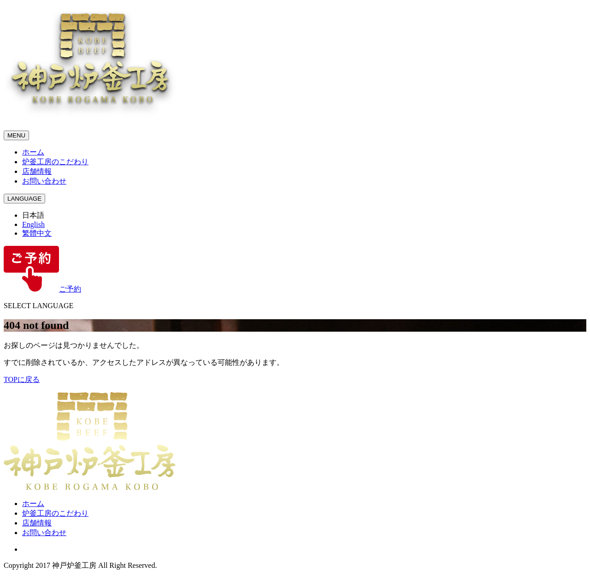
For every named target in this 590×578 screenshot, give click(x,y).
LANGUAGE (24, 198)
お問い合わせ (44, 181)
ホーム (33, 152)
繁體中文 (37, 233)
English (33, 224)
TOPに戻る (22, 379)
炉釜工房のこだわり (55, 162)
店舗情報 (37, 171)
